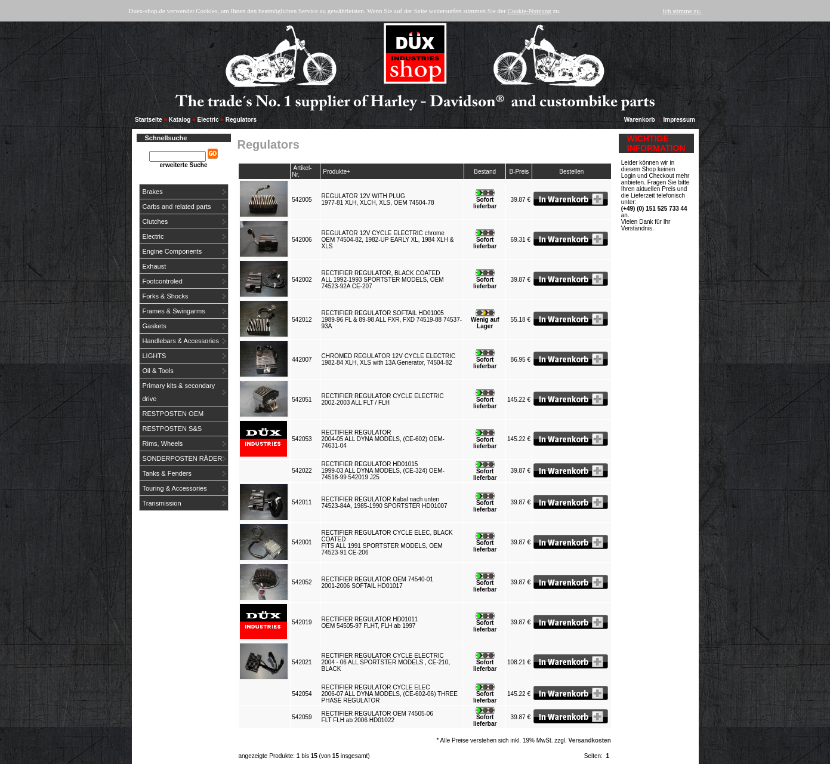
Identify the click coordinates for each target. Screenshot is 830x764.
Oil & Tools (158, 370)
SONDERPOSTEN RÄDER (183, 458)
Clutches (155, 221)
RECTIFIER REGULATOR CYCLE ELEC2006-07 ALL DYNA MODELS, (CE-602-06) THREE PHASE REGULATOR (390, 694)
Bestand (485, 171)
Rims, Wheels (163, 443)
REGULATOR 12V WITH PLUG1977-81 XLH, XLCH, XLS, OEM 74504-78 (380, 199)
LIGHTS (154, 355)
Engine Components (172, 251)
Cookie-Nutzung (529, 10)
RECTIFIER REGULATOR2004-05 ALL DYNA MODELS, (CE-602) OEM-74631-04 (383, 439)
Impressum (679, 119)
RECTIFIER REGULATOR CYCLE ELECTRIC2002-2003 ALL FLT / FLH (383, 399)
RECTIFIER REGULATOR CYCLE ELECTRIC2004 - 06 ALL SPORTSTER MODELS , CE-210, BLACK (386, 662)
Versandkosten (590, 740)
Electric (208, 119)
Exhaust (154, 266)
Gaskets (154, 325)
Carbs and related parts (177, 206)
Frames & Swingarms (174, 311)
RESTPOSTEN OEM (173, 413)
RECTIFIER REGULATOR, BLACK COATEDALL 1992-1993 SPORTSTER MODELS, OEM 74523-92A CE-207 (383, 279)
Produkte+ (336, 171)
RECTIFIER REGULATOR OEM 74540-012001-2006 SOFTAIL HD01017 (377, 582)
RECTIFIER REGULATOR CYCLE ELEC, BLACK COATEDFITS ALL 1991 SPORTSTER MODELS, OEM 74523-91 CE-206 (387, 542)
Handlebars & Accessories (181, 340)
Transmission (162, 503)
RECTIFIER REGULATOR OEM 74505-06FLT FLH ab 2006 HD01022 (377, 716)
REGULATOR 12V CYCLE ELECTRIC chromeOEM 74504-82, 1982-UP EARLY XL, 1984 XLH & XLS (388, 239)
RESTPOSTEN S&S (172, 428)
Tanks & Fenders (167, 473)
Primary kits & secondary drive (179, 392)
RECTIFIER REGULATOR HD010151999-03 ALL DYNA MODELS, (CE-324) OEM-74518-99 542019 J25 (383, 470)
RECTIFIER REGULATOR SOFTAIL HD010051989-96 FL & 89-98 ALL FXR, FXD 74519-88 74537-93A (392, 319)
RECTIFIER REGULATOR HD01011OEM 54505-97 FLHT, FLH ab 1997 (370, 622)
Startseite (148, 119)
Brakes (153, 191)
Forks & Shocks (166, 296)
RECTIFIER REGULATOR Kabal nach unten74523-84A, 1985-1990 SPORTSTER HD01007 (386, 502)
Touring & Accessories (175, 488)
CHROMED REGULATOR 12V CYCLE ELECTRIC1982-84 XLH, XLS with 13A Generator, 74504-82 (389, 359)
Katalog (180, 119)
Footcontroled (163, 281)
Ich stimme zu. (681, 10)
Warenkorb (639, 119)
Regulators (241, 119)
